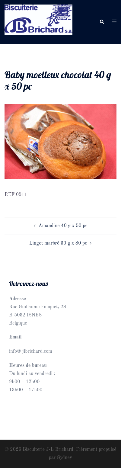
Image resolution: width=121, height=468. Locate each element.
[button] (101, 22)
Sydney (64, 457)
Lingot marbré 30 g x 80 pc (58, 243)
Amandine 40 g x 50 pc (63, 225)
